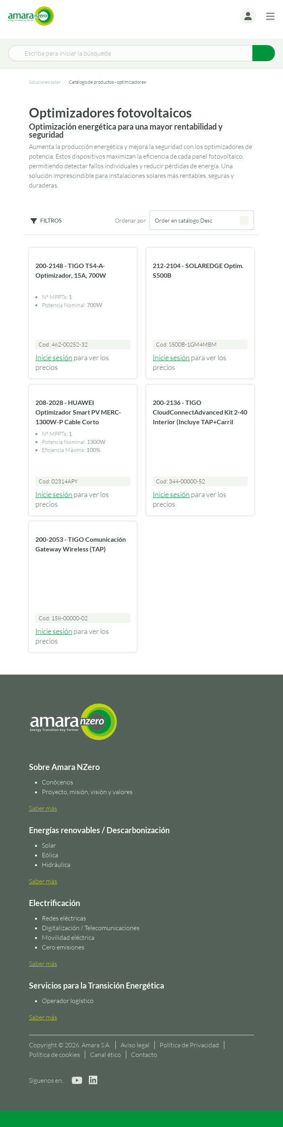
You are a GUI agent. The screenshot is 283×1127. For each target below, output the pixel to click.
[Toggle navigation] (270, 16)
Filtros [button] (51, 220)
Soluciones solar (45, 82)
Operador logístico (68, 1001)
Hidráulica (56, 865)
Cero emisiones (63, 947)
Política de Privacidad (189, 1045)
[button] (248, 16)
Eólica (50, 855)
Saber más (43, 808)
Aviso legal (135, 1045)
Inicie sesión (53, 357)
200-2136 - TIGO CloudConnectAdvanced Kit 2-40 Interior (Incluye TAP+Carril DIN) (200, 416)
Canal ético (105, 1055)
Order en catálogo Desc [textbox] (183, 220)
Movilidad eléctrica (68, 937)
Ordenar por (130, 220)
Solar (49, 845)
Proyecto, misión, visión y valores (87, 792)
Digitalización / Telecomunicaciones (90, 928)
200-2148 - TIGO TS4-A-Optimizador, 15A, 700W (70, 270)
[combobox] (202, 220)
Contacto (144, 1055)
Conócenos (57, 782)
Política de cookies (54, 1055)
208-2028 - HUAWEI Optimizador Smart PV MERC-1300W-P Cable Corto (78, 411)
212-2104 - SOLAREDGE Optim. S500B (198, 270)
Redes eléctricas (64, 918)
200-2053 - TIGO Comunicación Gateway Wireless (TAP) (80, 544)
